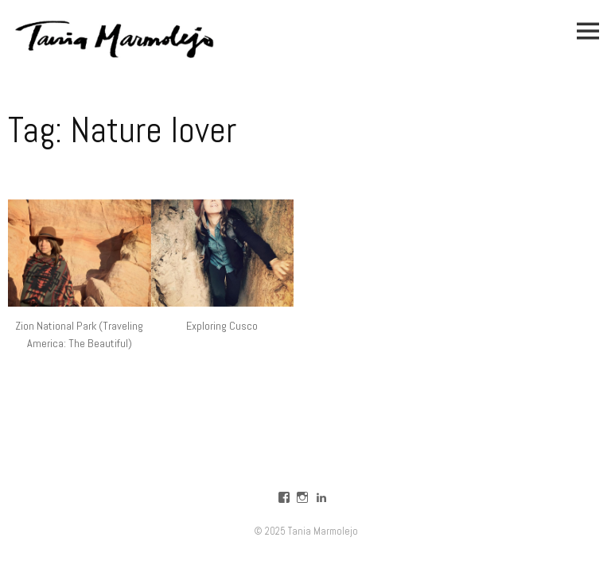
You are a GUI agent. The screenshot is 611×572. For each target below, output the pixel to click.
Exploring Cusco (222, 326)
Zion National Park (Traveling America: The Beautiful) (79, 334)
